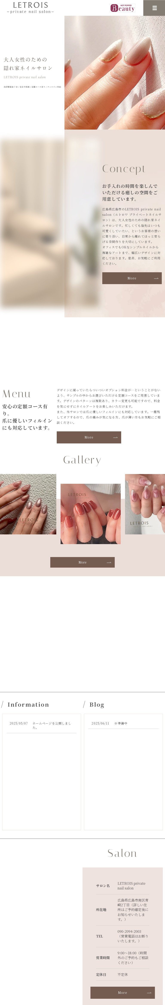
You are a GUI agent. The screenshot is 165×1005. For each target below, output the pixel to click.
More (132, 278)
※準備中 (120, 723)
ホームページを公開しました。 (51, 725)
